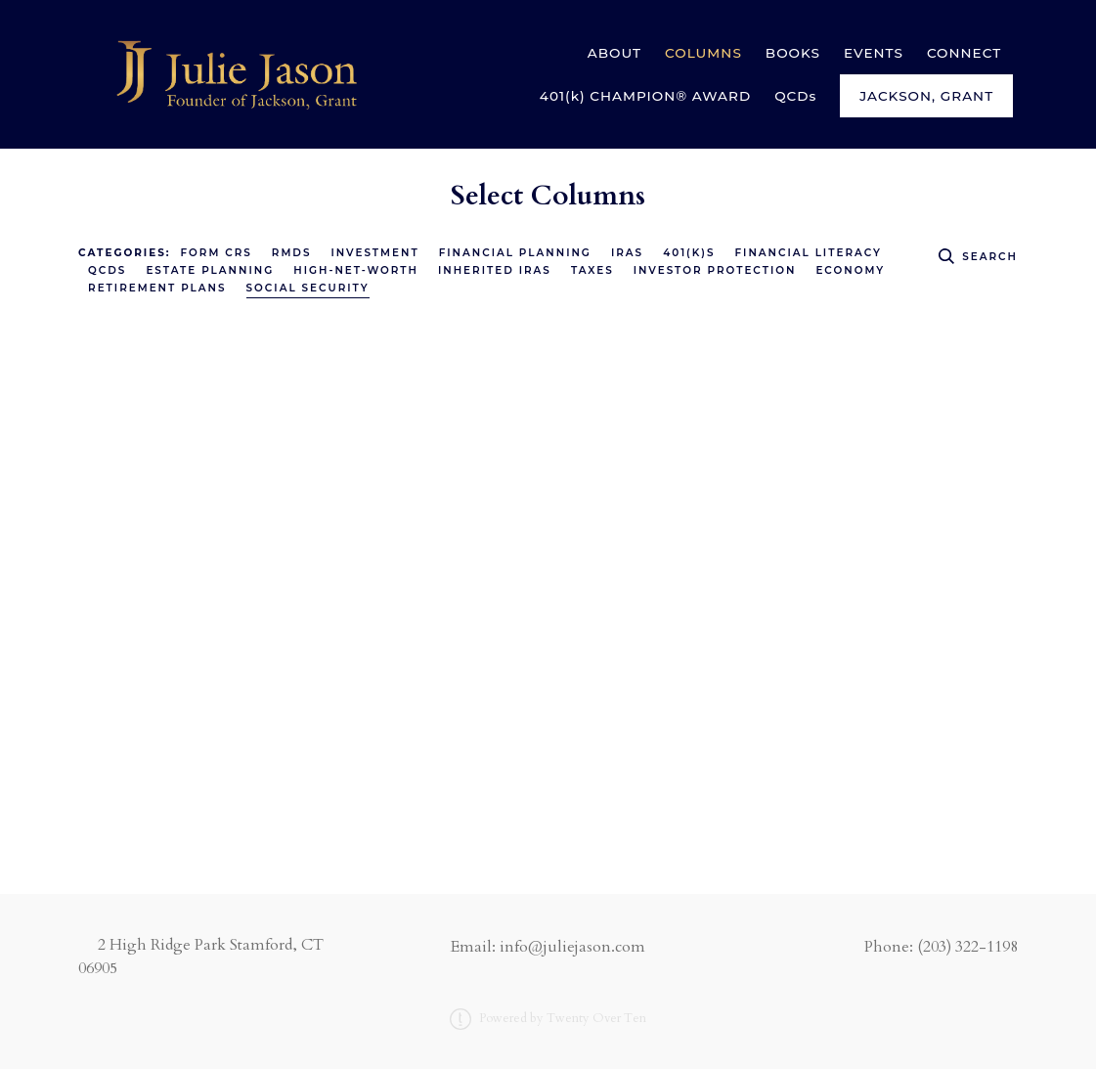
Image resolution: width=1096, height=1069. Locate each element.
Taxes (592, 270)
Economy (850, 270)
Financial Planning (515, 252)
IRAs (627, 252)
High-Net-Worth (355, 270)
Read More (118, 757)
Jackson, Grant (926, 96)
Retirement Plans (157, 288)
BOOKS (793, 53)
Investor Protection (715, 270)
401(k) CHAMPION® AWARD (645, 96)
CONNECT (964, 53)
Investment (374, 252)
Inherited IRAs (494, 270)
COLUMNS (703, 53)
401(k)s (689, 252)
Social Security (308, 288)
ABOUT (614, 53)
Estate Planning (210, 270)
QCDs (795, 96)
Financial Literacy (807, 252)
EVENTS (873, 53)
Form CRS (216, 252)
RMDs (292, 252)
